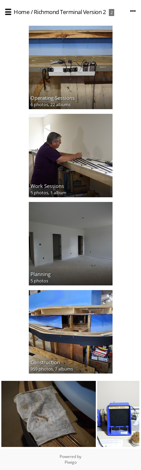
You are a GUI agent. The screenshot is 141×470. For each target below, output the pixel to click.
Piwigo (71, 462)
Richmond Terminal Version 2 (70, 12)
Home (21, 12)
